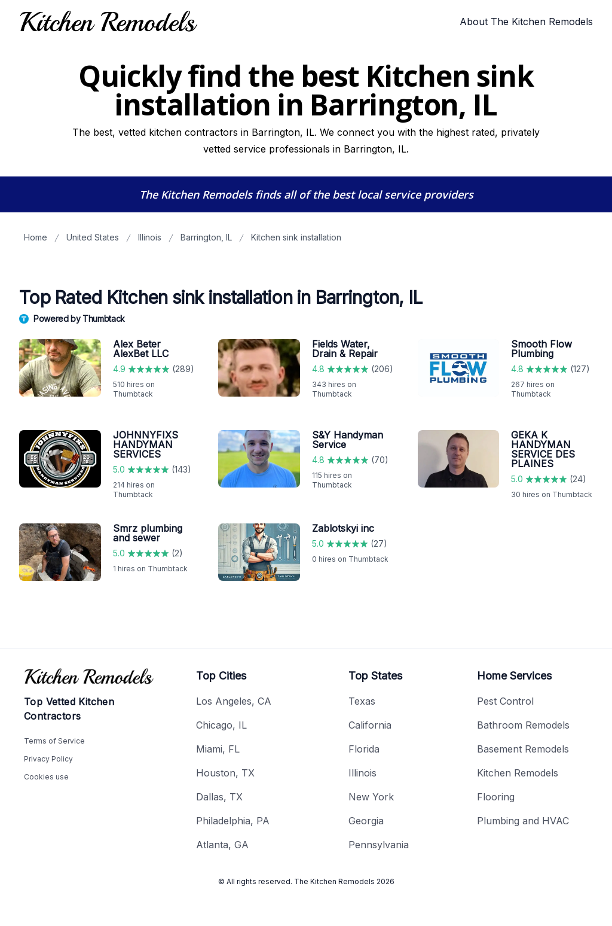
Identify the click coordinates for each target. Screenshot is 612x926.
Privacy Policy (48, 758)
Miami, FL (218, 749)
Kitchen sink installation (296, 237)
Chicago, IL (221, 725)
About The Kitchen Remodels (526, 22)
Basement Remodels (523, 749)
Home (35, 237)
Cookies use (46, 776)
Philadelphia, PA (233, 821)
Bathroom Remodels (523, 725)
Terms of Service (54, 740)
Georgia (366, 821)
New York (371, 797)
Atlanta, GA (222, 845)
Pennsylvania (378, 845)
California (369, 725)
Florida (364, 749)
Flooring (496, 797)
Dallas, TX (219, 797)
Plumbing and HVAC (523, 821)
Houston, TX (225, 773)
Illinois (149, 237)
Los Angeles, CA (233, 701)
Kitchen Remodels (517, 773)
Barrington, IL (206, 237)
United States (92, 237)
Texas (361, 701)
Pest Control (505, 701)
